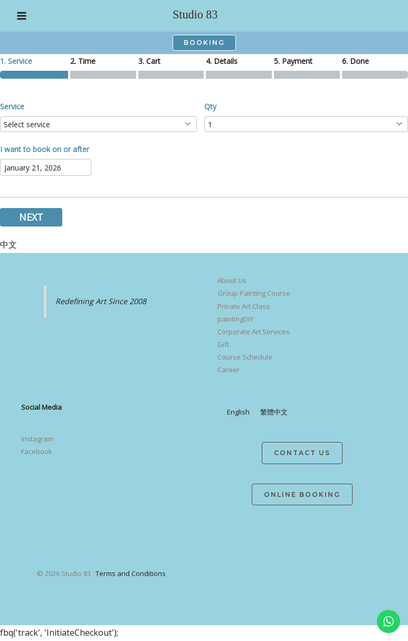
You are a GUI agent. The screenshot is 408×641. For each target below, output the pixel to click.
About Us (231, 280)
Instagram (37, 439)
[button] (204, 43)
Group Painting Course (253, 293)
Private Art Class (243, 306)
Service (12, 106)
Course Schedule (244, 357)
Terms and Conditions (131, 573)
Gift (223, 344)
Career (228, 369)
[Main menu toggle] (22, 16)
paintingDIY (235, 319)
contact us (302, 453)
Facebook (36, 451)
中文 (8, 244)
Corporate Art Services (253, 331)
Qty (210, 106)
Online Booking (302, 494)
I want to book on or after (44, 149)
